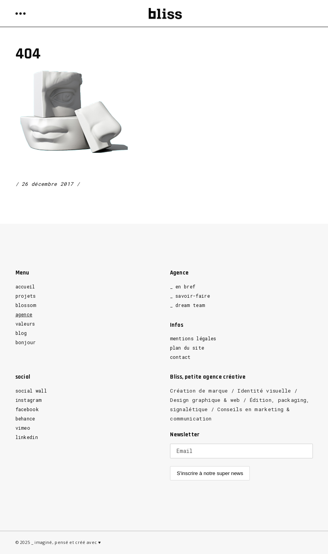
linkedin (26, 437)
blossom (25, 305)
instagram (28, 400)
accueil (25, 286)
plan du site (187, 348)
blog (21, 333)
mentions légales (193, 338)
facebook (27, 409)
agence (24, 314)
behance (25, 418)
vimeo (23, 428)
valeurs (25, 324)
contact (180, 357)
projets (25, 296)
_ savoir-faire (190, 296)
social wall (31, 391)
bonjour (25, 342)
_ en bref (183, 286)
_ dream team (187, 305)
